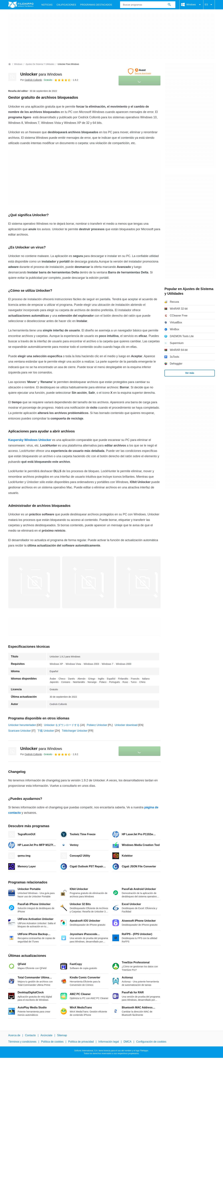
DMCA (127, 1041)
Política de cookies (52, 1041)
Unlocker (41, 74)
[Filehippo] (20, 4)
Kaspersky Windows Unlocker (29, 440)
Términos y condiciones (22, 1041)
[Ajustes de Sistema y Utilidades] (39, 64)
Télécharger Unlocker (75, 730)
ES (209, 5)
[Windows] (18, 64)
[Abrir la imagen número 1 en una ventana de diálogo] (88, 582)
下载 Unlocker (45, 730)
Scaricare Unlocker (19, 730)
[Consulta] (147, 4)
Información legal (108, 1041)
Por (31, 80)
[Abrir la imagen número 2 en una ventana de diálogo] (142, 582)
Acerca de (14, 1035)
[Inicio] (9, 64)
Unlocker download (126, 725)
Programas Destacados (96, 4)
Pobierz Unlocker (97, 725)
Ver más (189, 373)
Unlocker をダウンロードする (61, 725)
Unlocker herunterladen (22, 725)
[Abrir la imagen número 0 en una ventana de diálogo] (34, 582)
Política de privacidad (81, 1041)
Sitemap (62, 1035)
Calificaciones (66, 4)
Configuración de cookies (151, 1041)
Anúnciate (46, 1035)
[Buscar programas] (169, 4)
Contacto (30, 1035)
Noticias (46, 4)
